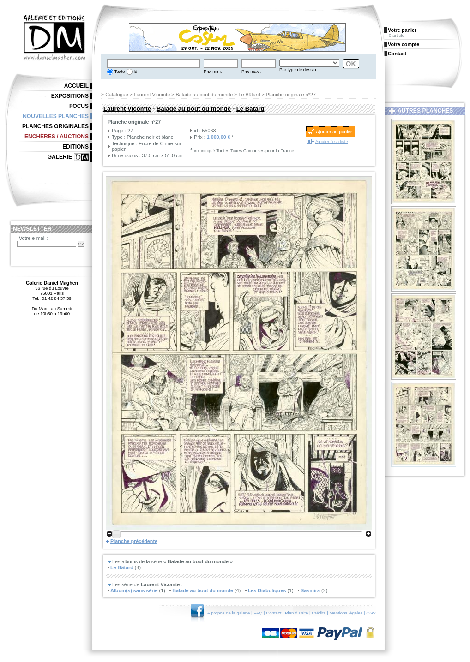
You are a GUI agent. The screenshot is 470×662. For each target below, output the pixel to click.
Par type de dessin (297, 69)
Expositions (70, 96)
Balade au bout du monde (204, 94)
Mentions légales (345, 612)
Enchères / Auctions (56, 136)
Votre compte (403, 44)
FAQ (257, 612)
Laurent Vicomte (152, 94)
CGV (371, 612)
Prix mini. (213, 71)
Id (135, 71)
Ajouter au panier (334, 131)
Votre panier (402, 30)
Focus (79, 106)
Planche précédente (133, 541)
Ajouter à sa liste (331, 141)
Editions (75, 146)
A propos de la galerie (228, 612)
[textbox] (153, 63)
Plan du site (296, 612)
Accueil (76, 86)
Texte (119, 71)
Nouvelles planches (56, 116)
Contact (273, 612)
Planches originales (55, 126)
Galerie (60, 157)
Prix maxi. (251, 71)
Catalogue (116, 94)
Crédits (318, 612)
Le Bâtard (249, 94)
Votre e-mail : (33, 238)
